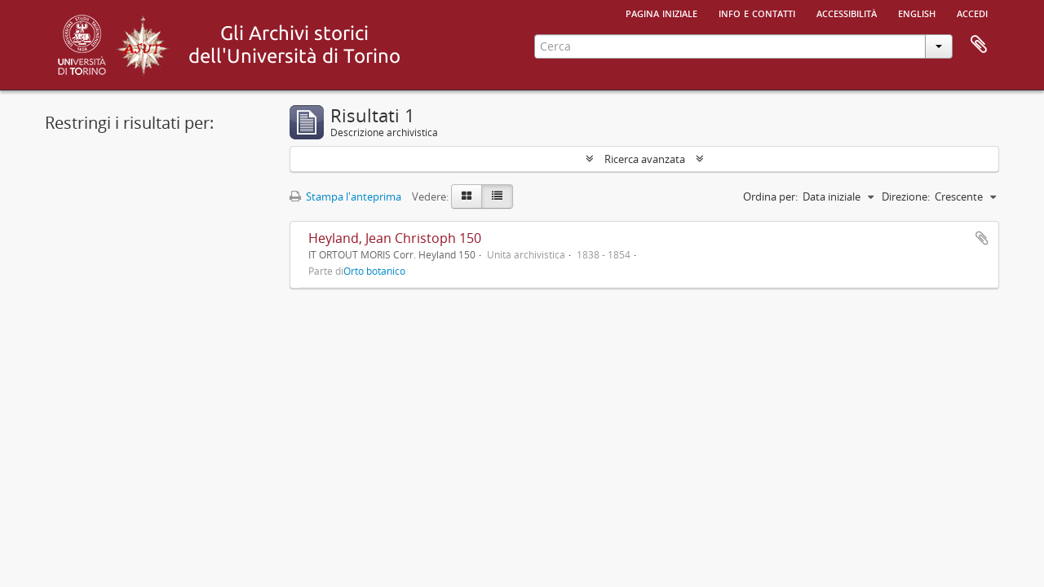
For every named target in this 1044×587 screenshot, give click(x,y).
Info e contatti (757, 12)
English (917, 12)
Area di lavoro (978, 44)
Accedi (972, 12)
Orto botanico (374, 270)
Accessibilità (846, 12)
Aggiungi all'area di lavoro (982, 238)
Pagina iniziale (661, 12)
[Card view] (466, 196)
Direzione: (906, 196)
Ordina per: (770, 196)
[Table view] (497, 196)
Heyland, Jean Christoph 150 (394, 238)
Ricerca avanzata (645, 159)
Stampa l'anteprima (345, 196)
